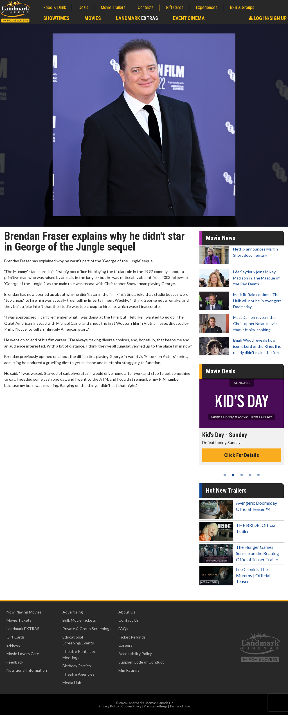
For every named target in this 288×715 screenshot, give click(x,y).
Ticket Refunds (132, 637)
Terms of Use (180, 706)
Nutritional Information (26, 670)
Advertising (72, 612)
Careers (125, 645)
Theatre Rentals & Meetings (78, 654)
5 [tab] (258, 475)
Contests (146, 7)
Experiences (206, 7)
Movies (92, 18)
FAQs (123, 628)
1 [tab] (225, 475)
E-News (13, 645)
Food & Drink (54, 7)
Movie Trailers (113, 7)
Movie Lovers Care (22, 653)
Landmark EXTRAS (22, 628)
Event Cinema (189, 18)
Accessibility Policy (135, 653)
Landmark (137, 18)
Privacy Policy (108, 706)
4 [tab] (250, 475)
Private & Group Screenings (86, 628)
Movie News (220, 238)
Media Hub (71, 682)
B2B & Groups (242, 7)
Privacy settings (155, 706)
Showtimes (56, 18)
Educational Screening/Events (78, 640)
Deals (83, 7)
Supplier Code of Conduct (141, 662)
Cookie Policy (131, 706)
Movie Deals (220, 371)
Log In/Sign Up (268, 18)
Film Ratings (129, 670)
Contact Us (128, 620)
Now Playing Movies (24, 612)
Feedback (14, 662)
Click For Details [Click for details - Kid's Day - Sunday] (241, 455)
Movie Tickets (19, 620)
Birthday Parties (76, 665)
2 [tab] (233, 475)
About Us (126, 612)
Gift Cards (174, 7)
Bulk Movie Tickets (79, 620)
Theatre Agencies (78, 674)
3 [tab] (241, 475)
